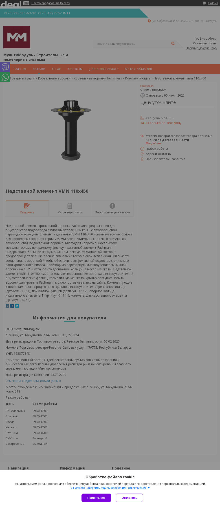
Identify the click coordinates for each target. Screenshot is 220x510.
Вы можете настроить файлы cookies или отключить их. (108, 488)
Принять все (96, 497)
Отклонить (129, 497)
